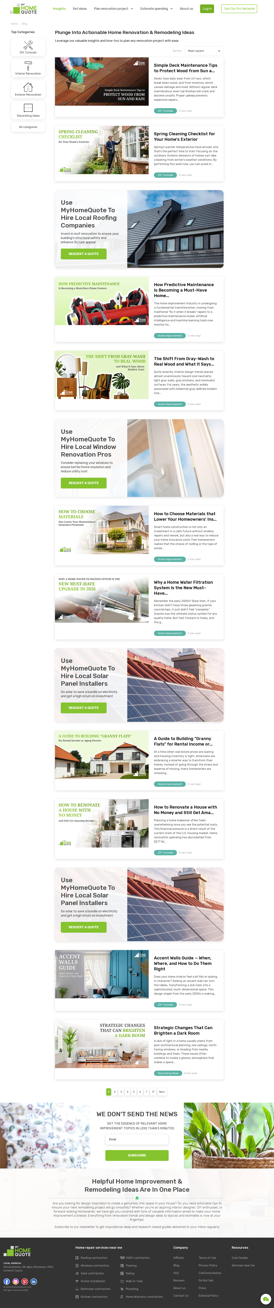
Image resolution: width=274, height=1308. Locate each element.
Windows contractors (92, 1266)
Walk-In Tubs (132, 1281)
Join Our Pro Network (239, 9)
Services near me (243, 1265)
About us (186, 9)
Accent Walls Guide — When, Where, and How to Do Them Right (183, 963)
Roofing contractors (91, 1258)
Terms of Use (207, 1257)
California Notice (210, 1273)
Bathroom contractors (92, 1289)
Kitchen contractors (91, 1297)
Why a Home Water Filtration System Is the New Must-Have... (183, 588)
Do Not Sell (206, 1280)
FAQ (176, 1273)
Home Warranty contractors (142, 1297)
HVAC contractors (135, 1258)
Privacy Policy (208, 1265)
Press (202, 1288)
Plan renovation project (113, 9)
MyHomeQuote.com (21, 1287)
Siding (127, 1273)
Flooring (129, 1266)
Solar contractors (89, 1273)
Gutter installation (90, 1281)
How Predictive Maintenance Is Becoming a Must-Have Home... (184, 290)
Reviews (178, 1280)
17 (153, 1091)
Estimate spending (156, 9)
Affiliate (178, 1257)
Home (14, 23)
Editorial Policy (208, 1296)
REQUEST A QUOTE (84, 254)
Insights (59, 9)
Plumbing (129, 1289)
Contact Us (180, 1296)
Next (162, 1091)
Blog (24, 23)
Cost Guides (240, 1257)
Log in (207, 9)
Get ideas (80, 9)
